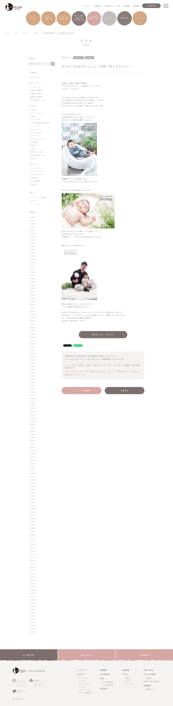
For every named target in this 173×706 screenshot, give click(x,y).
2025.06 (32, 246)
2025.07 (32, 243)
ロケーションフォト (36, 139)
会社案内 (148, 689)
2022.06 (32, 363)
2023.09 (32, 314)
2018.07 (32, 515)
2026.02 (32, 220)
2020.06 (32, 441)
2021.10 (32, 389)
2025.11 (32, 230)
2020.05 (32, 444)
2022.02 (32, 376)
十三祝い (33, 149)
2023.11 (32, 308)
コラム (125, 674)
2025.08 (32, 240)
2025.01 (32, 262)
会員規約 (148, 678)
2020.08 (32, 434)
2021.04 (32, 408)
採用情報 (136, 6)
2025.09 (32, 236)
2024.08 (32, 279)
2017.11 (32, 541)
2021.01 (32, 418)
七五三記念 (34, 142)
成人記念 (33, 184)
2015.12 (32, 616)
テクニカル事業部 (85, 693)
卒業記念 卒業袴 (35, 93)
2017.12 (32, 538)
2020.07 (32, 437)
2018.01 (32, 535)
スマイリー (34, 201)
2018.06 (32, 519)
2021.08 (32, 395)
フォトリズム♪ (84, 690)
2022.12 (32, 343)
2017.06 (32, 557)
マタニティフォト (36, 132)
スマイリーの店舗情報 (81, 390)
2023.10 (32, 311)
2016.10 (32, 583)
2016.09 (32, 587)
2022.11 (32, 347)
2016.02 (32, 609)
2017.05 (32, 561)
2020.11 (32, 425)
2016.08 (32, 590)
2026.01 (32, 223)
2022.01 (32, 379)
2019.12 (32, 460)
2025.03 (32, 256)
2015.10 (32, 622)
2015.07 (32, 632)
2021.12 (32, 382)
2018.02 (32, 531)
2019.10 (32, 467)
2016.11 (32, 580)
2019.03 (32, 489)
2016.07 (32, 593)
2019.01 (32, 496)
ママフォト (34, 136)
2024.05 (32, 288)
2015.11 (32, 619)
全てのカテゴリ (35, 77)
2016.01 (32, 612)
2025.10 (32, 233)
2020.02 (32, 454)
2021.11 (32, 386)
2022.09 (32, 353)
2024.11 (32, 269)
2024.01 (32, 301)
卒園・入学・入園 (36, 152)
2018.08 (32, 512)
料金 (118, 6)
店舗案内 (98, 6)
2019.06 (32, 480)
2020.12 (32, 421)
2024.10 (32, 272)
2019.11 (32, 463)
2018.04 (32, 525)
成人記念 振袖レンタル (37, 100)
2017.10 (32, 544)
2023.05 (32, 327)
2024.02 (32, 298)
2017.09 (32, 548)
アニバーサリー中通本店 (38, 197)
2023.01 (32, 340)
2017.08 (32, 551)
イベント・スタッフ (36, 87)
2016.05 (32, 600)
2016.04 (32, 603)
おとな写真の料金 (108, 682)
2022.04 (32, 369)
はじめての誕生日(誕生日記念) (40, 123)
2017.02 (32, 570)
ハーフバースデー (36, 119)
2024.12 (32, 266)
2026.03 (32, 217)
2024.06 (32, 285)
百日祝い (33, 158)
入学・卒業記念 (35, 181)
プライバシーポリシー (152, 681)
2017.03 (32, 567)
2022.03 (32, 373)
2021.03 (32, 411)
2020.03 (32, 450)
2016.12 (32, 577)
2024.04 (32, 292)
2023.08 (32, 317)
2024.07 (32, 282)
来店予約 (152, 6)
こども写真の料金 (108, 685)
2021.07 (32, 399)
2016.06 (32, 596)
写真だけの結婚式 (36, 90)
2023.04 (32, 330)
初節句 (32, 145)
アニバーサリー (84, 678)
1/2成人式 (33, 110)
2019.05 (32, 483)
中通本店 (36, 680)
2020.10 (32, 428)
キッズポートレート (36, 171)
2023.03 (32, 334)
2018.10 (32, 506)
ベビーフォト (34, 129)
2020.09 (32, 431)
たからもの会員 (149, 674)
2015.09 (32, 625)
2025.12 (32, 227)
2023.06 (32, 324)
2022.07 (32, 360)
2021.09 (32, 392)
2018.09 (32, 509)
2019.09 (32, 470)
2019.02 (32, 493)
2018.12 (32, 499)
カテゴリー (81, 674)
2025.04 (32, 253)
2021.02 (32, 415)
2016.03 (32, 606)
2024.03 (32, 295)
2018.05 (32, 522)
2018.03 (32, 528)
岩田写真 (19, 691)
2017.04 (32, 564)
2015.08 (32, 629)
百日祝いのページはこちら (103, 334)
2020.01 (32, 457)
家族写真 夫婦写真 (36, 97)
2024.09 (32, 275)
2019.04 (32, 486)
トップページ (82, 670)
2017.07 (32, 554)
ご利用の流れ (108, 6)
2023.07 (32, 321)
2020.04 (32, 447)
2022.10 (32, 350)
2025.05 (32, 249)
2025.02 (32, 259)
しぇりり (19, 680)
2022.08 (32, 356)
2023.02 (32, 337)
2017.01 (32, 574)
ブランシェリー (35, 204)
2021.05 (32, 405)
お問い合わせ (149, 670)
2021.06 (32, 402)
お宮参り (33, 116)
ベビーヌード (34, 126)
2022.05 (32, 366)
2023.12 (32, 305)
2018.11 (32, 502)
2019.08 (32, 473)
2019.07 (32, 476)
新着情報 (126, 6)
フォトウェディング (36, 175)
